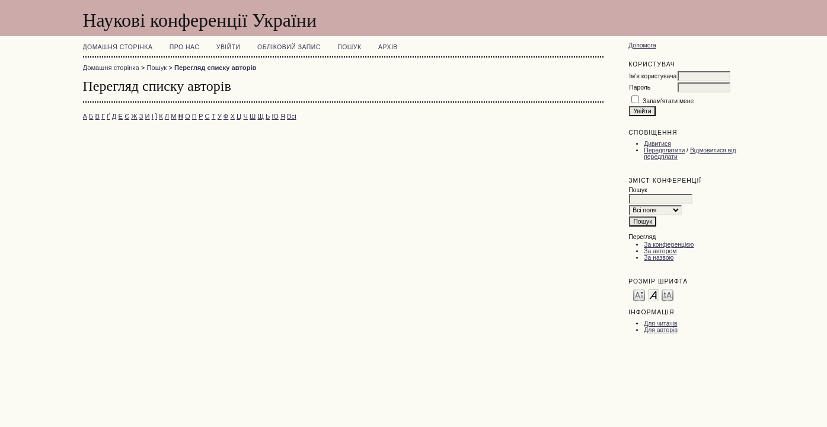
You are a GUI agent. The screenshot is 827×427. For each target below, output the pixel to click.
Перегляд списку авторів (215, 67)
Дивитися (657, 144)
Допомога (642, 45)
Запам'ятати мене (668, 101)
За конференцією (669, 244)
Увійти (228, 47)
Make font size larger (667, 294)
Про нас (185, 47)
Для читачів (660, 323)
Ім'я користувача (652, 76)
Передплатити (664, 150)
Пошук (349, 47)
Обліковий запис (289, 47)
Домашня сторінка (118, 47)
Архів (388, 47)
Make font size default (653, 294)
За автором (660, 251)
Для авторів (661, 330)
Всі (291, 116)
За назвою (658, 257)
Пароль (639, 87)
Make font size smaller (639, 294)
